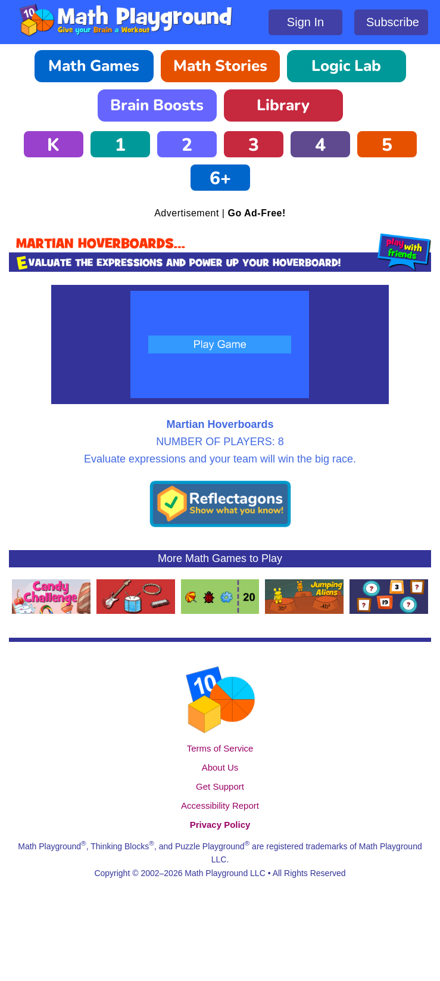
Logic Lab (346, 65)
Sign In (305, 22)
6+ (220, 178)
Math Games (93, 65)
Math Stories (220, 65)
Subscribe (392, 22)
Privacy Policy (220, 824)
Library (283, 105)
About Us (220, 767)
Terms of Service (220, 748)
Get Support (220, 786)
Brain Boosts (157, 105)
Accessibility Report (220, 805)
